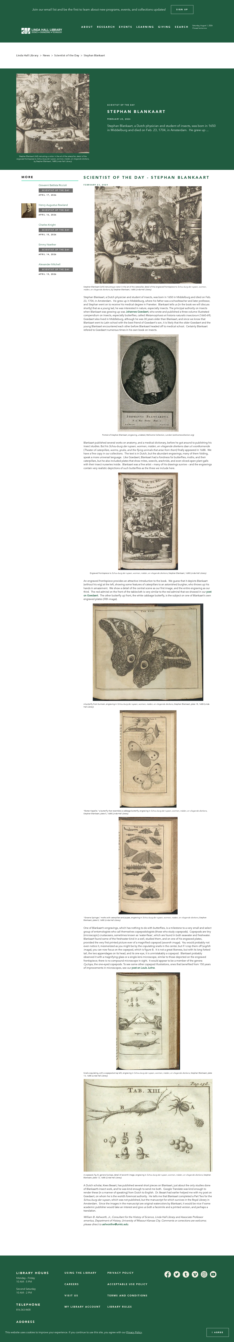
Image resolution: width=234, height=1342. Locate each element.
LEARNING (145, 27)
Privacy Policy (120, 1273)
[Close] (227, 9)
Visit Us (71, 1295)
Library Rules (119, 1307)
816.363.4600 (23, 1309)
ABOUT (87, 27)
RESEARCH (106, 27)
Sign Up (182, 9)
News (46, 55)
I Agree (217, 1332)
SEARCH (181, 27)
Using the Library (81, 1273)
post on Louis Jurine (143, 968)
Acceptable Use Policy (127, 1284)
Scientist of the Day (66, 55)
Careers (72, 1284)
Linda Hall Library (27, 55)
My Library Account (83, 1307)
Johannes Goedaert (137, 312)
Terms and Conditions (127, 1295)
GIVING (164, 27)
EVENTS (125, 27)
